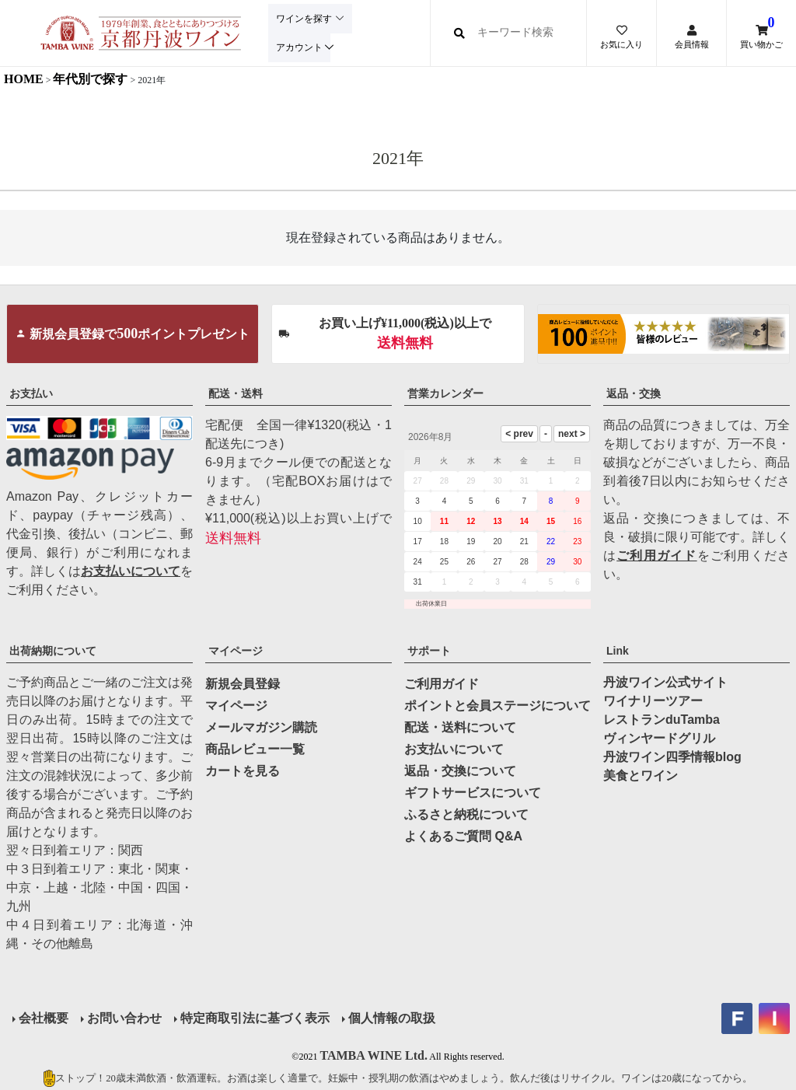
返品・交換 (633, 393)
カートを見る (242, 770)
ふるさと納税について (466, 814)
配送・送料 (235, 393)
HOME (24, 79)
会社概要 (43, 1018)
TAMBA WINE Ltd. (373, 1055)
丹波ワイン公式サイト (665, 682)
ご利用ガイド (656, 555)
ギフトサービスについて (472, 792)
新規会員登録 (242, 683)
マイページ (235, 651)
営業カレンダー (445, 393)
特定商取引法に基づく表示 (255, 1018)
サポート (429, 651)
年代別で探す (90, 79)
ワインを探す (302, 19)
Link (617, 651)
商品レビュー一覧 (255, 749)
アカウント (297, 46)
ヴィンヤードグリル (659, 738)
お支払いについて (130, 571)
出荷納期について (52, 651)
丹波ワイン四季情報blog (672, 756)
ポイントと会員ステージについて (497, 705)
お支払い (31, 393)
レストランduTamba (661, 719)
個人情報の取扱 (391, 1018)
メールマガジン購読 (261, 727)
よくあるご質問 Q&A (463, 836)
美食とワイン (640, 775)
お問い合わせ (124, 1018)
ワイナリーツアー (653, 700)
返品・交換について (460, 770)
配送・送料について (460, 727)
